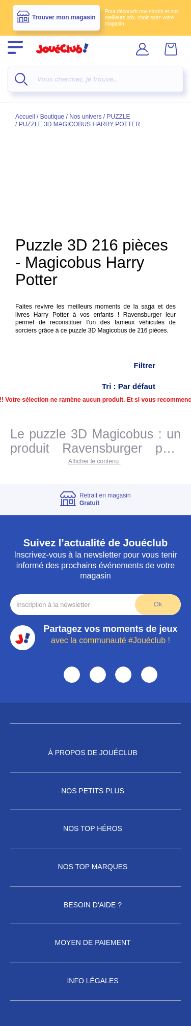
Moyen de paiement (96, 942)
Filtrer (154, 366)
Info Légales (95, 981)
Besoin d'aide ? (95, 905)
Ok (158, 604)
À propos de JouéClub (95, 752)
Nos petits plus (95, 791)
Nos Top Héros (95, 828)
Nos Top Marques (95, 867)
